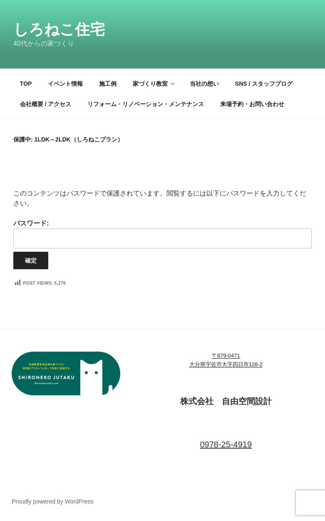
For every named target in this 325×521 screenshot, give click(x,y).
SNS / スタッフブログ (264, 83)
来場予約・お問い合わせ (252, 104)
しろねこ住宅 (59, 29)
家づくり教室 (154, 83)
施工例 (108, 83)
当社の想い (204, 83)
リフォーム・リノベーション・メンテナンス (145, 104)
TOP (26, 83)
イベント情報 (65, 83)
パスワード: (162, 234)
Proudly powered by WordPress (53, 501)
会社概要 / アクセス (46, 104)
